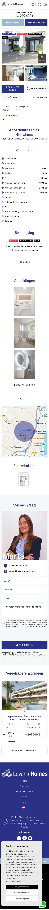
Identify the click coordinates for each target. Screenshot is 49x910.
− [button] (5, 413)
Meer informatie (13, 881)
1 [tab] (11, 741)
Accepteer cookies (22, 887)
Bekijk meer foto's (12, 88)
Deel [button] (12, 97)
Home (24, 781)
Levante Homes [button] (23, 791)
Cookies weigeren (22, 898)
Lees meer (24, 262)
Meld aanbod (12, 22)
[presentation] (15, 633)
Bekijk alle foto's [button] (24, 385)
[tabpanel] (24, 709)
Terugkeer (40, 97)
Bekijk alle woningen (24, 750)
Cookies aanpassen (21, 892)
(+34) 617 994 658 (35, 820)
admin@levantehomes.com (26, 817)
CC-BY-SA (42, 456)
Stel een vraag (36, 22)
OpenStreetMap (25, 456)
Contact (24, 796)
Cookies (44, 861)
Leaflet (8, 456)
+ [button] (5, 409)
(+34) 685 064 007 (17, 820)
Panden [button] (23, 786)
